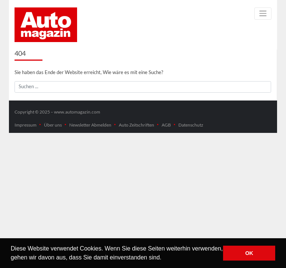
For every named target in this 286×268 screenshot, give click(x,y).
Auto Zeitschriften (136, 125)
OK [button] (249, 253)
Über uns (53, 125)
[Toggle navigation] (262, 13)
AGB (166, 125)
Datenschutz (190, 125)
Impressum (25, 125)
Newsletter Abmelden (90, 125)
